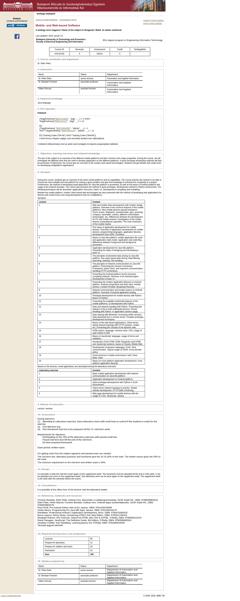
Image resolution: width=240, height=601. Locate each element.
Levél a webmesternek (11, 596)
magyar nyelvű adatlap (153, 20)
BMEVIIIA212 (61, 121)
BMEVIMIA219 (68, 131)
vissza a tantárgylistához (47, 20)
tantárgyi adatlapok (46, 14)
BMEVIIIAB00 (62, 119)
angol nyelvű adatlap (152, 23)
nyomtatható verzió (68, 20)
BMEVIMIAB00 (63, 128)
